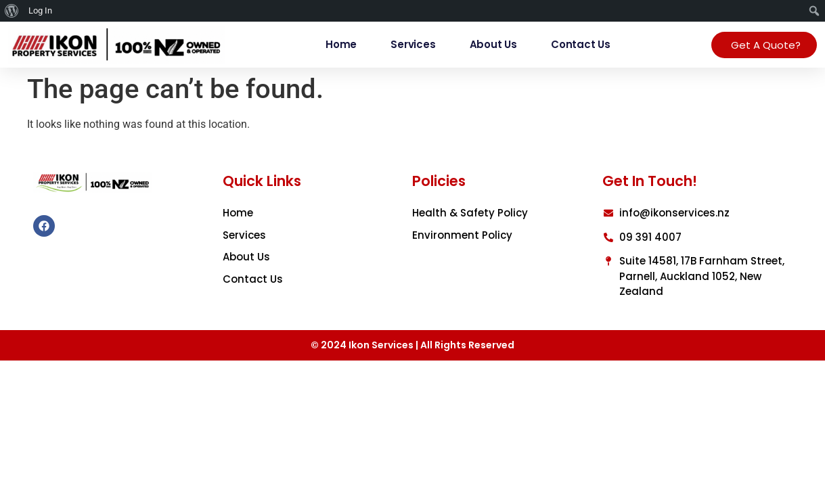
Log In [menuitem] (40, 10)
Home (341, 44)
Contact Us (580, 44)
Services (413, 44)
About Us (493, 44)
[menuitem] (12, 11)
